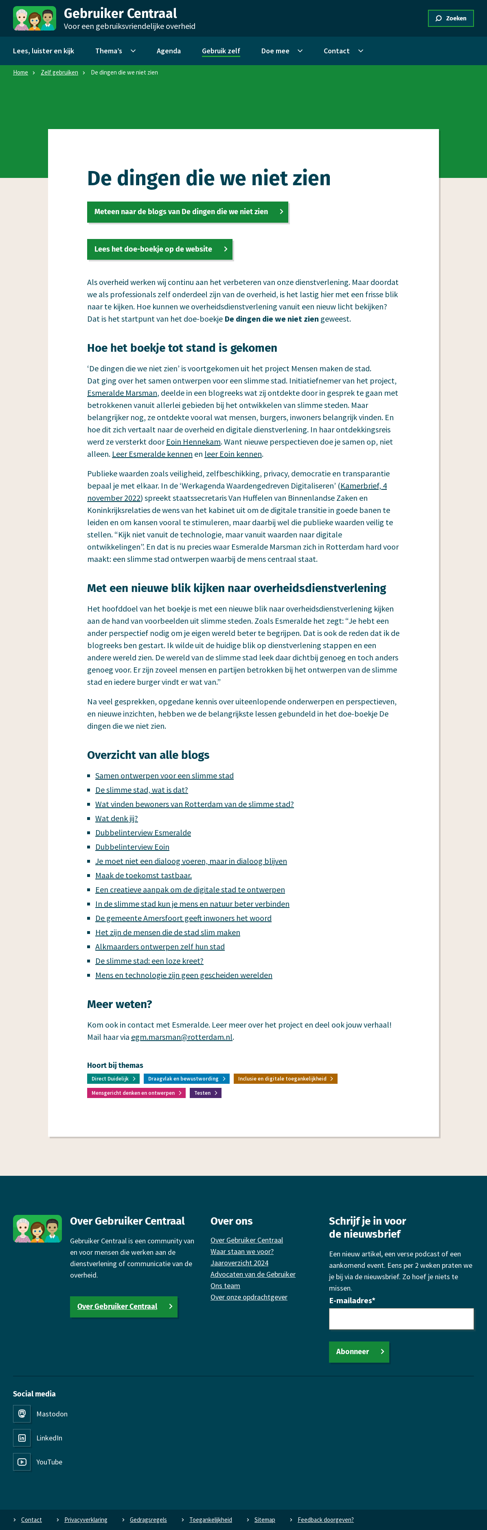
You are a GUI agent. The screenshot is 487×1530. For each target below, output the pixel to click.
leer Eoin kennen (233, 454)
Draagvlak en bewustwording (183, 1078)
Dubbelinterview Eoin (132, 847)
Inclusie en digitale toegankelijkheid (282, 1078)
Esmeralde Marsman (122, 393)
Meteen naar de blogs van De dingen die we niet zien (181, 211)
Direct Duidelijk (110, 1078)
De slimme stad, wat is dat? (141, 790)
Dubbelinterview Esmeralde (143, 832)
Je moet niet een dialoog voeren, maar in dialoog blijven (191, 861)
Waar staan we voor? (242, 1251)
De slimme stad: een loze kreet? (149, 961)
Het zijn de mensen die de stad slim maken (167, 932)
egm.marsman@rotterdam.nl (182, 1037)
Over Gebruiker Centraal (117, 1306)
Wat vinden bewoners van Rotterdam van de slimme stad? (194, 804)
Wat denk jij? (116, 818)
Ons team (225, 1285)
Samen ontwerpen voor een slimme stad (164, 775)
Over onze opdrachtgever (249, 1297)
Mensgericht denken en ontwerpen (133, 1092)
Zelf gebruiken (59, 72)
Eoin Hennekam (193, 441)
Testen (202, 1092)
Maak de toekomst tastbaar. (143, 875)
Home (20, 72)
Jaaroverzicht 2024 (239, 1262)
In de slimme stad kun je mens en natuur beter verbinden (192, 904)
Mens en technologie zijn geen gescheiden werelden (183, 975)
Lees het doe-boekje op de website (153, 249)
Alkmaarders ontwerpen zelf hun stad (160, 946)
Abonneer (352, 1351)
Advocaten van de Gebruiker (253, 1274)
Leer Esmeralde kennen (152, 454)
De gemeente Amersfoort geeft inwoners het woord (183, 918)
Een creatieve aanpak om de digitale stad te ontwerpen (190, 889)
